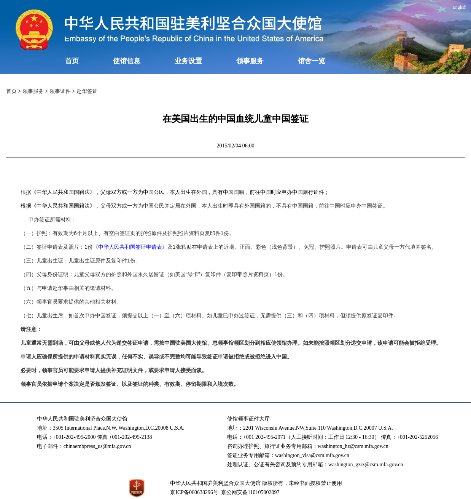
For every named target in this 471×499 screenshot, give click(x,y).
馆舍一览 (311, 61)
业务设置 (188, 61)
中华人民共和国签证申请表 (130, 247)
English (459, 7)
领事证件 (60, 91)
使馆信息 (126, 61)
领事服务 (250, 61)
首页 (72, 61)
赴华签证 (87, 91)
